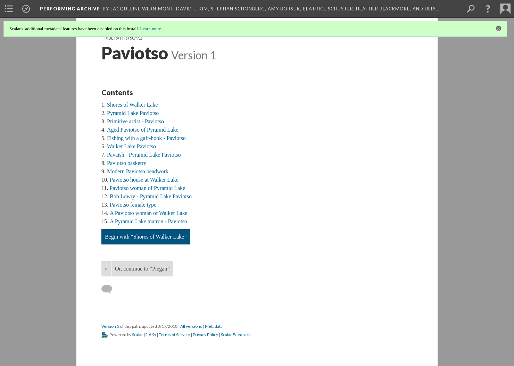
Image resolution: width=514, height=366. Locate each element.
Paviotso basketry (126, 163)
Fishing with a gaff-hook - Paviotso (146, 138)
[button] (488, 8)
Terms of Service (174, 334)
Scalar (137, 334)
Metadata (214, 326)
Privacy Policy (205, 334)
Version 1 (110, 326)
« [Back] (106, 269)
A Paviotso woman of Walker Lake (149, 213)
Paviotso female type (133, 205)
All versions (191, 326)
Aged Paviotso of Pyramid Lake (142, 130)
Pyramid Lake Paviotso (133, 113)
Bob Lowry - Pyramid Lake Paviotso (151, 196)
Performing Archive (70, 8)
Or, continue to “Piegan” (142, 269)
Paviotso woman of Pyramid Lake (147, 188)
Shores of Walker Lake (132, 105)
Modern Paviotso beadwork (137, 171)
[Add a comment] (109, 289)
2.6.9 (150, 334)
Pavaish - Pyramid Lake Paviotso (144, 155)
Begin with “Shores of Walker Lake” (145, 237)
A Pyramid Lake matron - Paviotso (148, 221)
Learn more (150, 28)
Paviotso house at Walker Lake (144, 180)
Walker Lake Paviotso (131, 146)
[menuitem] (8, 8)
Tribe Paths (114, 38)
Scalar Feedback (236, 334)
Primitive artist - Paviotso (135, 121)
